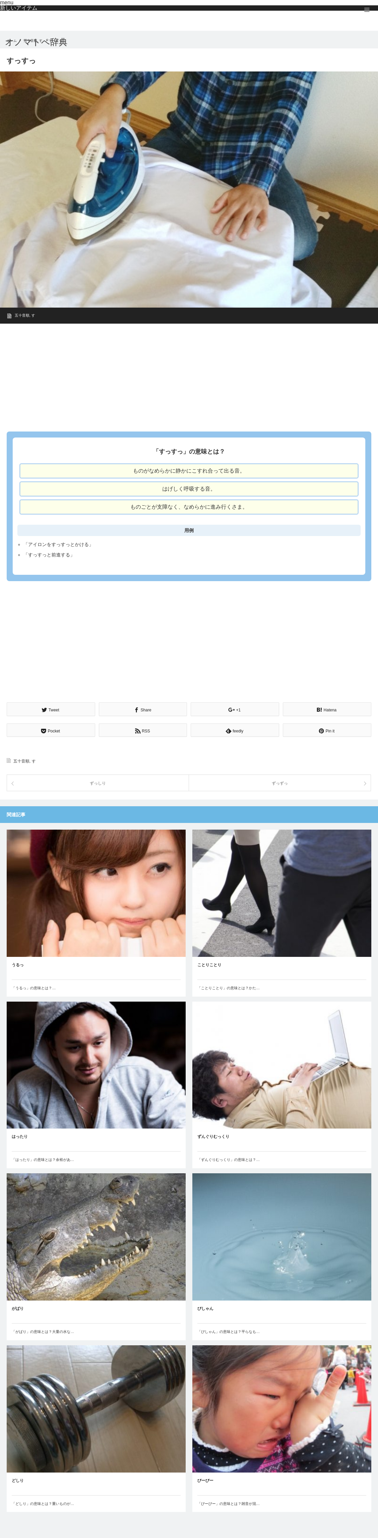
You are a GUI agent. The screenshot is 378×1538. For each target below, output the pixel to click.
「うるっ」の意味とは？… (34, 987)
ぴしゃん (205, 1308)
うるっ (18, 964)
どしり (18, 1479)
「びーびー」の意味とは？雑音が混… (228, 1503)
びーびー (205, 1479)
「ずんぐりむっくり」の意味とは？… (228, 1159)
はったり (20, 1136)
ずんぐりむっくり (213, 1136)
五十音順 (22, 315)
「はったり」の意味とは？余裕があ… (43, 1159)
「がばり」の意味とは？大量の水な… (43, 1331)
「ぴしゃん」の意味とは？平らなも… (228, 1331)
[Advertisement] (189, 375)
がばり (18, 1308)
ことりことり (209, 964)
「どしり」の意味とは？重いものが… (43, 1503)
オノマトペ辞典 (36, 42)
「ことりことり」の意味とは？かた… (228, 987)
